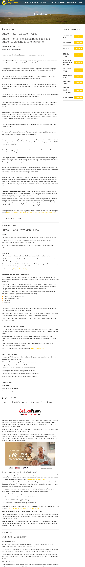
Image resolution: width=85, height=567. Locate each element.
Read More (79, 37)
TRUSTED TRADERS (59, 2)
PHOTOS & (71, 2)
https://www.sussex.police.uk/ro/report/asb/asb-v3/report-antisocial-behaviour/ (31, 213)
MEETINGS (43, 2)
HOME (27, 2)
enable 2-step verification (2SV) (36, 479)
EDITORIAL (50, 2)
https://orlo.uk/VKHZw (37, 348)
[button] (32, 2)
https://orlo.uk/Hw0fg (20, 269)
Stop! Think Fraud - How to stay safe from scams (24, 508)
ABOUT (37, 2)
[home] (10, 2)
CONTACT (81, 2)
